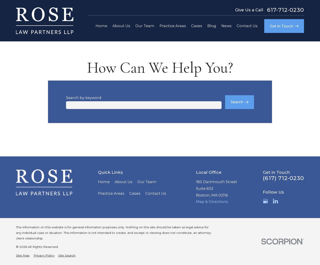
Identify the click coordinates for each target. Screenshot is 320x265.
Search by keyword (83, 97)
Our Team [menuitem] (144, 26)
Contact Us (155, 193)
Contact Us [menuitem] (247, 26)
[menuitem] (23, 255)
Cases (134, 193)
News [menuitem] (226, 26)
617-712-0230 (285, 10)
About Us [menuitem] (121, 26)
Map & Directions (212, 201)
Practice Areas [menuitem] (173, 26)
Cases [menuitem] (196, 26)
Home (104, 182)
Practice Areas (111, 193)
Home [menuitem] (101, 26)
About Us (123, 182)
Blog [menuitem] (211, 26)
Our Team (146, 182)
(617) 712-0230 (283, 178)
